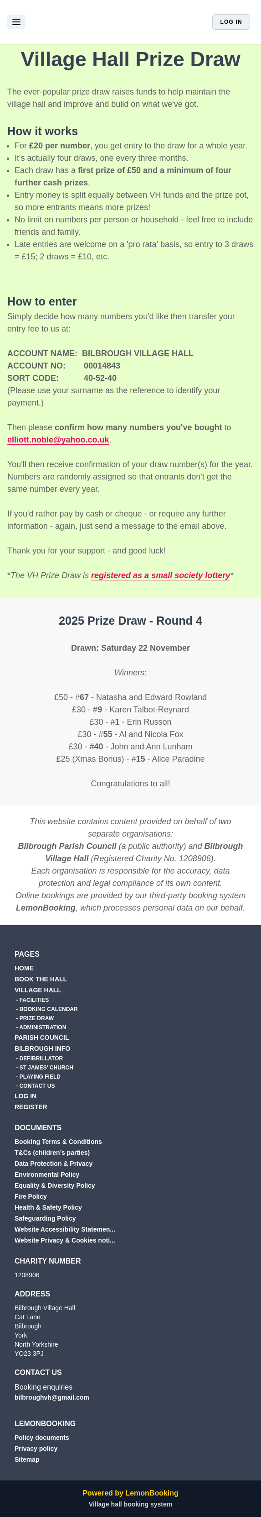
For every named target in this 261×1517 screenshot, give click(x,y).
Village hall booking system (130, 1504)
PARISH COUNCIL (42, 1037)
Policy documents (42, 1437)
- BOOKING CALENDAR (46, 1009)
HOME (24, 968)
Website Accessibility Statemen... (65, 1229)
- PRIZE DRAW (34, 1018)
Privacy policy (36, 1448)
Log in (231, 22)
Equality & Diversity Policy (55, 1185)
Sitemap (27, 1459)
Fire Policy (31, 1196)
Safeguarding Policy (45, 1218)
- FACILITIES (32, 1000)
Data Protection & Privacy (53, 1163)
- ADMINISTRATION (40, 1027)
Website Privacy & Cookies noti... (65, 1240)
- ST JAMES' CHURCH (44, 1067)
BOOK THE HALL (41, 979)
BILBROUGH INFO (42, 1048)
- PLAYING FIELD (38, 1077)
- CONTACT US (35, 1086)
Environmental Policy (47, 1174)
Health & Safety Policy (48, 1207)
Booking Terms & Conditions (58, 1141)
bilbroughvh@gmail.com (52, 1397)
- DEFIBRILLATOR (39, 1058)
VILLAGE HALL (38, 990)
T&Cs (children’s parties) (52, 1152)
